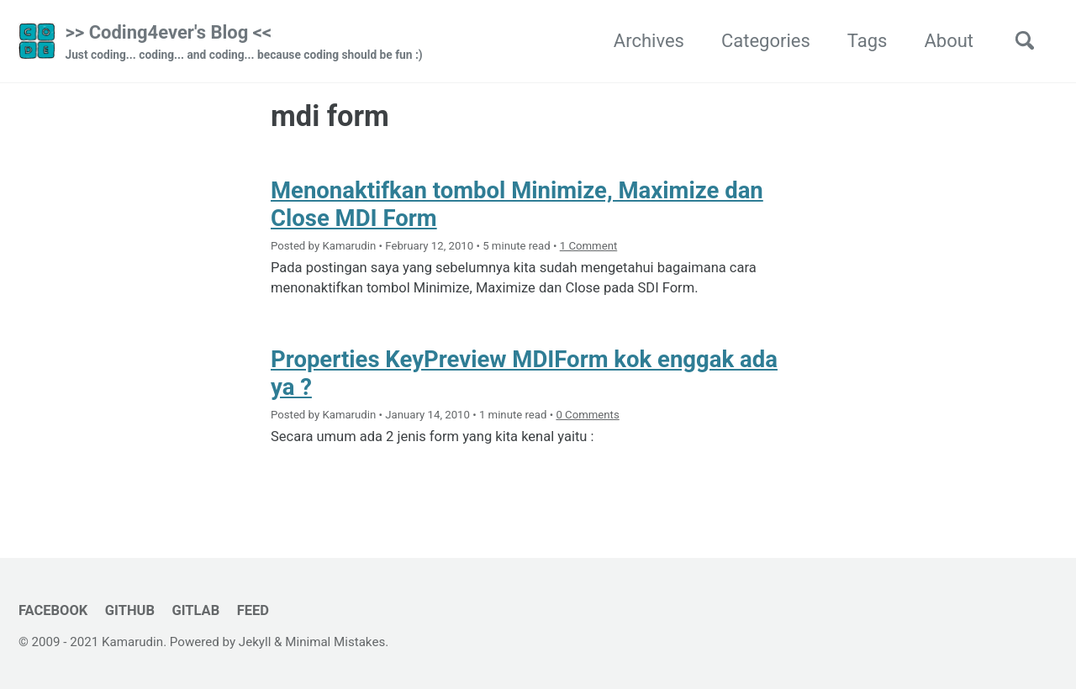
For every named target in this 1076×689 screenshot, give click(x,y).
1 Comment (589, 245)
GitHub (130, 610)
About (948, 40)
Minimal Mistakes (335, 642)
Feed (253, 610)
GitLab (195, 610)
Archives (649, 40)
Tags (867, 40)
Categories (765, 40)
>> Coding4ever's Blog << (243, 43)
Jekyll (255, 642)
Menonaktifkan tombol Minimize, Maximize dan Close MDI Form (517, 204)
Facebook (52, 610)
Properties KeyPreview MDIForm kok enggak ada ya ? (524, 373)
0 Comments (587, 414)
